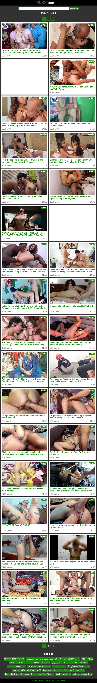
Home (34, 681)
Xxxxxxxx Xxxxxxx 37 (16, 666)
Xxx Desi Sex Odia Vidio (39, 663)
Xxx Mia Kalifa (19, 670)
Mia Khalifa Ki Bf (34, 670)
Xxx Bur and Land (63, 674)
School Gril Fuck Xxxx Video (76, 663)
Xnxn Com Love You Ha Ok (38, 666)
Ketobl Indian (87, 659)
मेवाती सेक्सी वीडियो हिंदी (18, 663)
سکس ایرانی (57, 663)
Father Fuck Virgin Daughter (17, 674)
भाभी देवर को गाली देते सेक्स (14, 659)
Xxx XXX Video (58, 666)
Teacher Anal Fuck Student (42, 674)
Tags (41, 681)
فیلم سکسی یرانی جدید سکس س (39, 659)
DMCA (47, 681)
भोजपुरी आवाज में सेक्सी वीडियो (78, 666)
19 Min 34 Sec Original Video (67, 659)
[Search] (43, 8)
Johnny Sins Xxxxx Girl (52, 670)
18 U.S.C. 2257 (58, 681)
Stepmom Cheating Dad (74, 670)
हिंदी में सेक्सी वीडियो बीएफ (82, 674)
